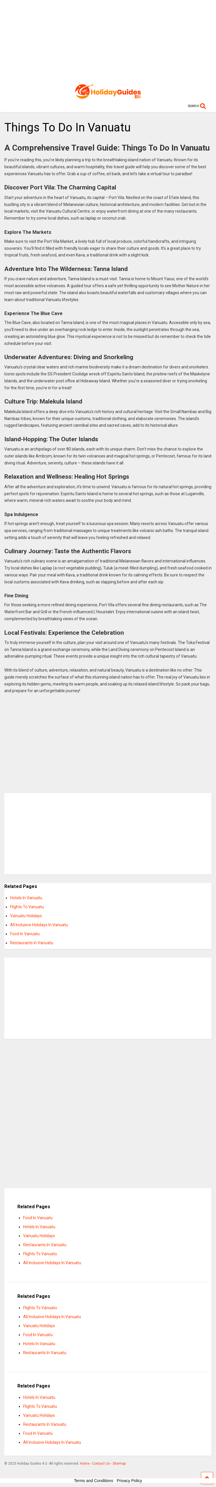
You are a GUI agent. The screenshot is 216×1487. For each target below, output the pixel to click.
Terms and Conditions (93, 1480)
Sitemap (119, 1463)
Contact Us (101, 1463)
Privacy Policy (129, 1480)
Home (84, 1463)
